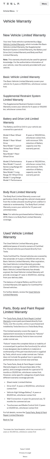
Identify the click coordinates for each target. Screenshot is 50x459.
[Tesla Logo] (11, 3)
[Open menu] (25, 11)
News (25, 457)
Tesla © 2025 (25, 449)
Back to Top (8, 420)
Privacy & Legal (25, 453)
